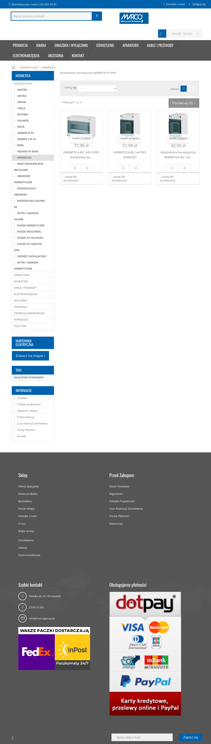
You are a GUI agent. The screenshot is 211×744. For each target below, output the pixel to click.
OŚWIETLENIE (105, 45)
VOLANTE (22, 120)
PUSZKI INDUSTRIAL (28, 231)
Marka (41, 45)
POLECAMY (20, 326)
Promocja (20, 45)
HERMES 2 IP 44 (26, 139)
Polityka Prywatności (122, 501)
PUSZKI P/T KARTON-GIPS (28, 247)
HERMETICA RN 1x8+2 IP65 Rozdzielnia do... (81, 154)
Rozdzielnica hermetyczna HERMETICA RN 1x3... (178, 154)
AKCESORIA (55, 55)
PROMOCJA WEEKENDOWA (29, 313)
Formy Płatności (25, 430)
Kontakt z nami (175, 4)
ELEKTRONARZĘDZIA (26, 55)
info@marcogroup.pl (42, 618)
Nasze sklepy (26, 508)
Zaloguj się (198, 4)
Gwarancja (116, 523)
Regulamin (116, 494)
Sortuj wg (70, 87)
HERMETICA (23, 157)
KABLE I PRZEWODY (160, 45)
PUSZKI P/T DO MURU (29, 238)
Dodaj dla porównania (70, 178)
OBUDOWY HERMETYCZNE (23, 179)
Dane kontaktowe (29, 555)
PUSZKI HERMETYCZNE (30, 225)
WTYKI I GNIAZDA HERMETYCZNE (26, 265)
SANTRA (21, 90)
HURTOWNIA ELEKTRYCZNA (24, 342)
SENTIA (21, 102)
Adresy (22, 547)
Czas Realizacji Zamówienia (126, 508)
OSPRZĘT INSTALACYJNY (31, 256)
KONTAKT (78, 55)
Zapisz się (190, 737)
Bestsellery (25, 501)
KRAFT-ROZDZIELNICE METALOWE (28, 167)
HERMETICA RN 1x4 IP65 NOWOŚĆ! (129, 154)
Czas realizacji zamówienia (31, 423)
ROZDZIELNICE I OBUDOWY (25, 191)
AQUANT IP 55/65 (27, 151)
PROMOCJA (20, 307)
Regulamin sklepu (27, 411)
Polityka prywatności (28, 404)
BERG (20, 145)
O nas (22, 523)
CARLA (20, 108)
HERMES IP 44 (25, 133)
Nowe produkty (28, 494)
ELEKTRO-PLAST (29, 67)
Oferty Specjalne (28, 486)
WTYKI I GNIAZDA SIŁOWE (26, 216)
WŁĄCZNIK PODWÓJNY (29, 377)
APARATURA (131, 45)
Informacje (24, 390)
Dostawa (21, 398)
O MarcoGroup (25, 417)
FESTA (20, 127)
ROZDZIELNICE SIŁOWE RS (29, 204)
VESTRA (21, 96)
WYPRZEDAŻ (21, 319)
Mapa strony (26, 531)
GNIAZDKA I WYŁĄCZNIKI (71, 45)
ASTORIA (22, 114)
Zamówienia (26, 540)
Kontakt (21, 436)
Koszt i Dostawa (119, 486)
